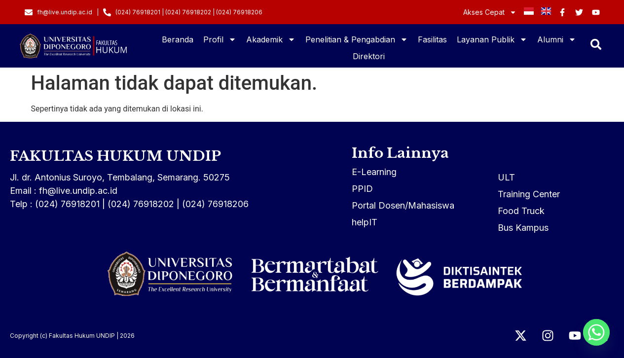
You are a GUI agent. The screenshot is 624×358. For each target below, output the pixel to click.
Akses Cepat (489, 12)
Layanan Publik (492, 39)
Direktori (369, 56)
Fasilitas (432, 39)
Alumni (556, 39)
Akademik (270, 39)
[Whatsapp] (596, 332)
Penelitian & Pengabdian (356, 39)
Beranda (177, 39)
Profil (219, 39)
